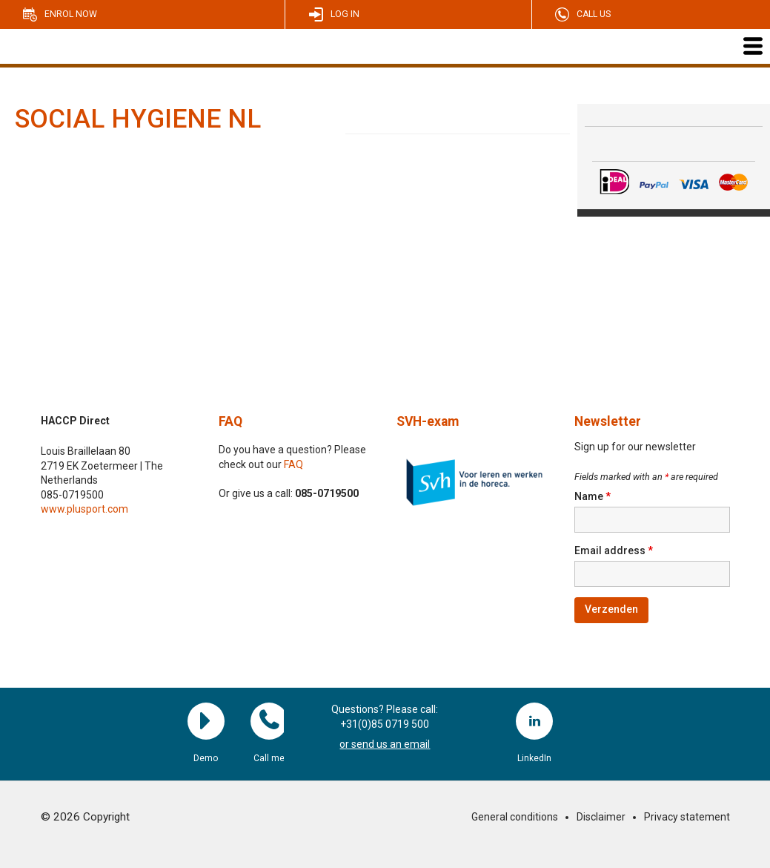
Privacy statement (687, 817)
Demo (206, 721)
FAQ (230, 421)
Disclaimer (601, 817)
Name (592, 496)
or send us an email (384, 744)
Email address (613, 550)
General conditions (514, 817)
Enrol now (70, 14)
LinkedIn (534, 721)
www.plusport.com (84, 509)
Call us (594, 14)
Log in (345, 14)
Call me (269, 721)
